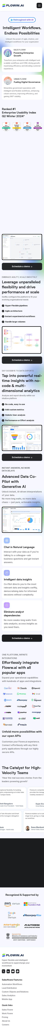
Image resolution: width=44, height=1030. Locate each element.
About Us (6, 1021)
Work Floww (7, 1013)
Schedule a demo (22, 266)
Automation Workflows (12, 984)
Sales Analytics (8, 995)
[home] (13, 5)
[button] (39, 5)
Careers (5, 1025)
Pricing (5, 1017)
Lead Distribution (9, 988)
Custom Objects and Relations (15, 992)
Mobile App (7, 999)
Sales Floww (7, 1010)
